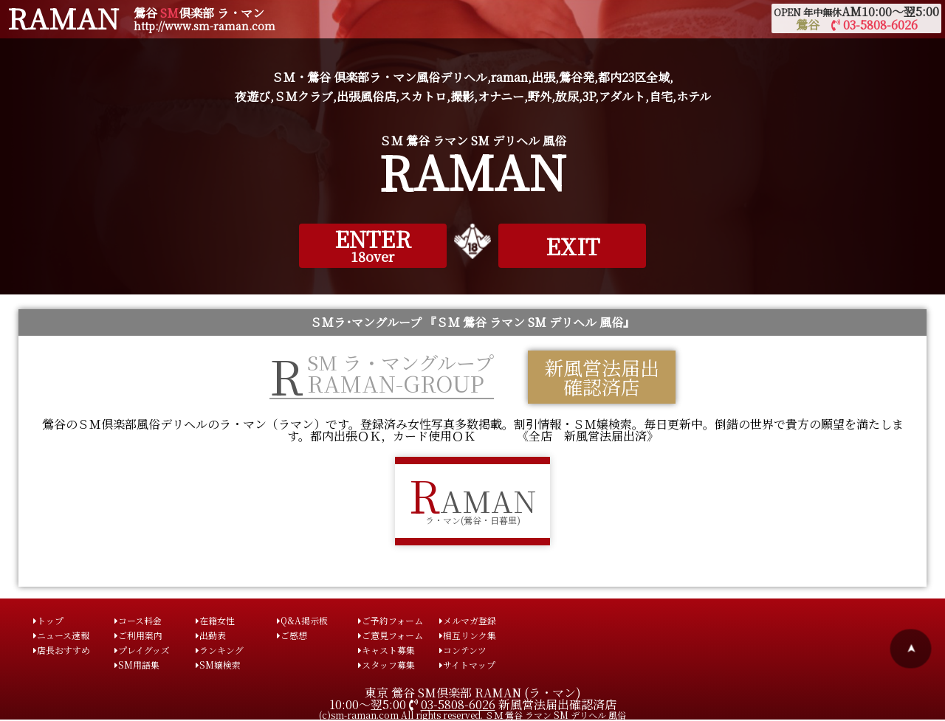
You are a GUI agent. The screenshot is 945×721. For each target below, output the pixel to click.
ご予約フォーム (390, 620)
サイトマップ (467, 664)
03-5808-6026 (458, 704)
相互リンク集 (467, 635)
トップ (48, 620)
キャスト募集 (386, 650)
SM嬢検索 (218, 664)
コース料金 (138, 620)
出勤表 (211, 635)
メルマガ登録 (467, 620)
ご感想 (292, 635)
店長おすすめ (61, 650)
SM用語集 (136, 664)
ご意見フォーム (390, 635)
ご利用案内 (138, 635)
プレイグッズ (142, 650)
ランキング (220, 650)
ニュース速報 (61, 635)
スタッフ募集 (386, 664)
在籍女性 (215, 620)
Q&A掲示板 (302, 620)
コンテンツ (463, 650)
